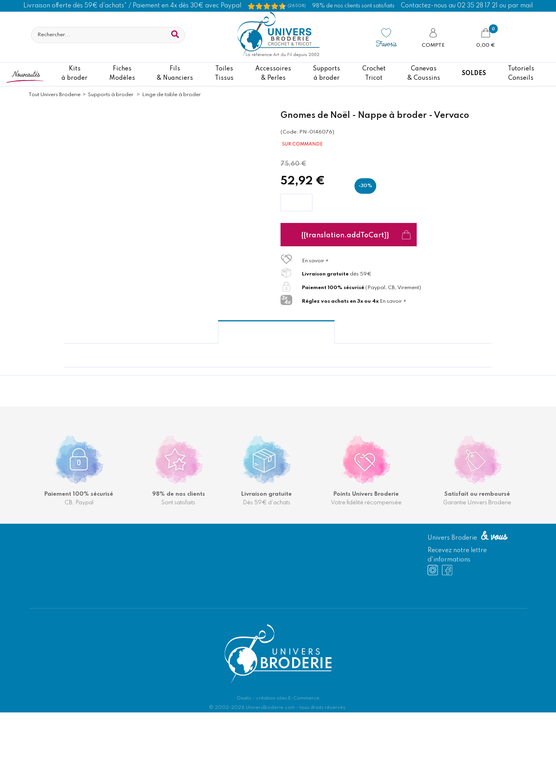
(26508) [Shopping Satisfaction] (297, 6)
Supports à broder (111, 94)
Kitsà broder (74, 73)
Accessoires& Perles (273, 73)
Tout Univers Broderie (54, 94)
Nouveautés (26, 73)
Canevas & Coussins (423, 73)
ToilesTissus (224, 73)
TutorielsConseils (521, 73)
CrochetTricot (374, 73)
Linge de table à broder (171, 94)
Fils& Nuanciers (175, 73)
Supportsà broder (326, 73)
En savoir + (315, 260)
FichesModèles (122, 73)
